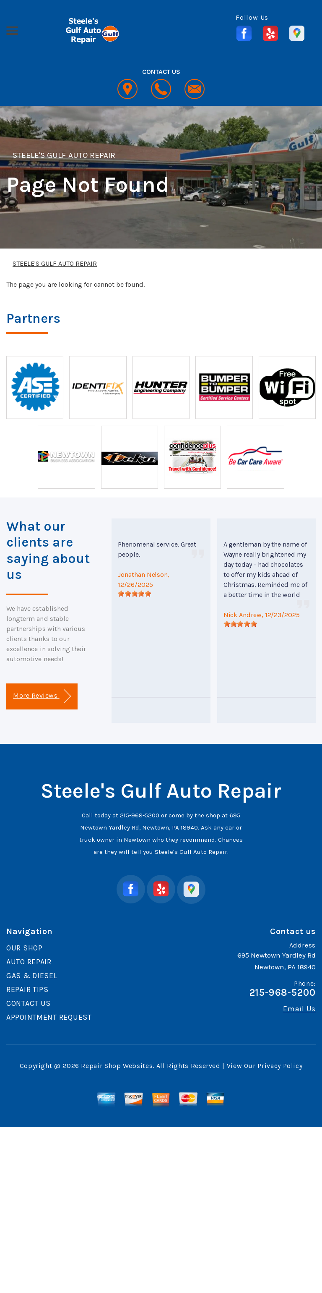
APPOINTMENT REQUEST (49, 1017)
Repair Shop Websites (117, 1066)
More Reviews (41, 696)
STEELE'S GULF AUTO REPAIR (64, 155)
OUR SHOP (24, 948)
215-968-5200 (139, 815)
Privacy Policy (279, 1066)
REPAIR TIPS (27, 989)
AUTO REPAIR (29, 961)
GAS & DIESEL (31, 975)
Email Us (299, 1009)
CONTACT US (28, 1003)
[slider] (134, 593)
